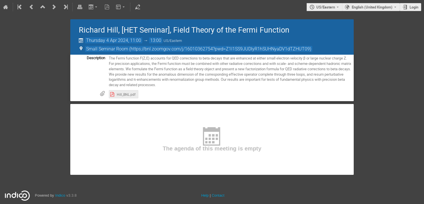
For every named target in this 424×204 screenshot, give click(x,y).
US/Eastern (325, 7)
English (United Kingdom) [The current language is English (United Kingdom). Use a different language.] (372, 7)
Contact (218, 195)
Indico (60, 195)
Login (414, 7)
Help (205, 195)
